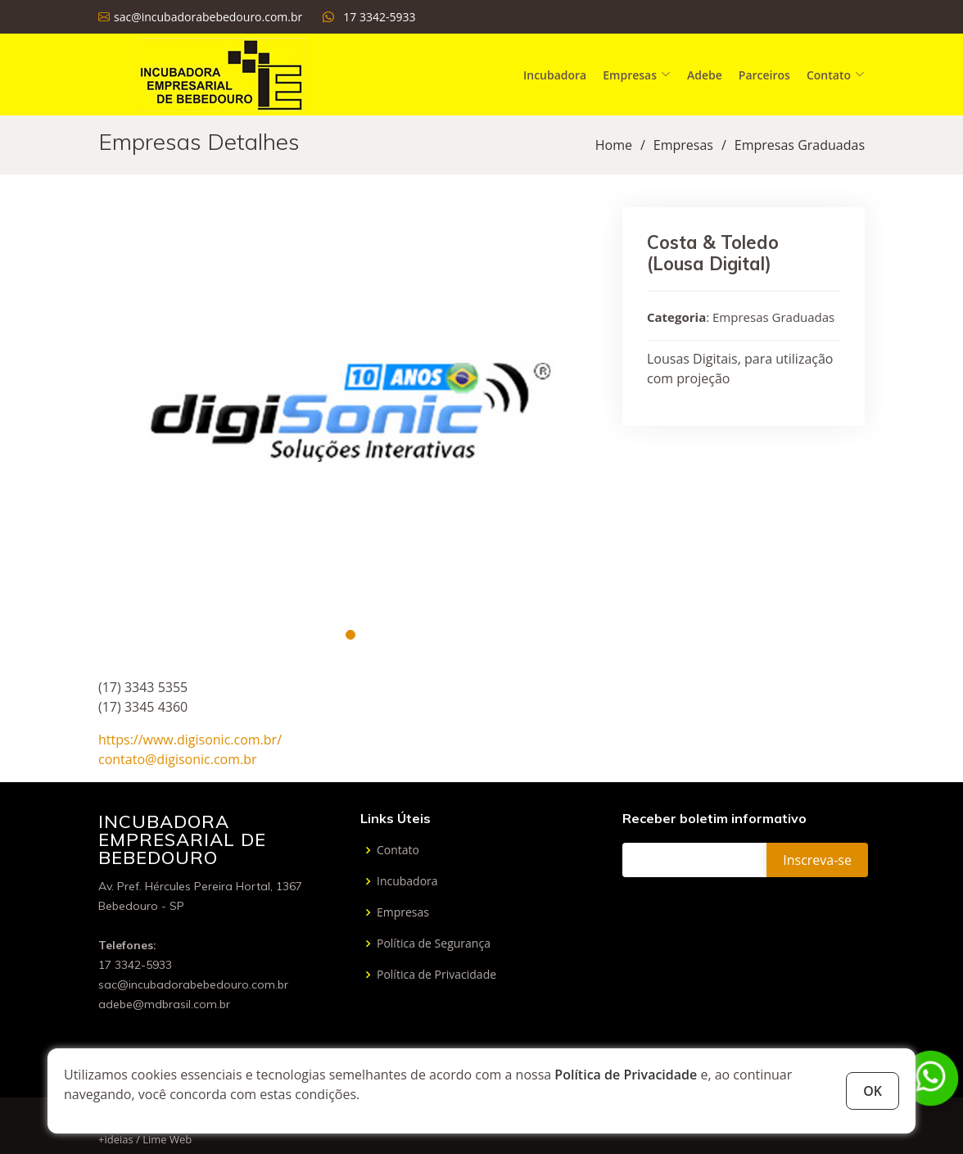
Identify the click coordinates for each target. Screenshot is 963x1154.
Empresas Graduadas (800, 145)
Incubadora (554, 75)
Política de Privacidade (625, 1075)
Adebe (704, 75)
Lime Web (167, 1139)
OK (872, 1091)
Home (613, 145)
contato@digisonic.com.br (177, 759)
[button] (350, 635)
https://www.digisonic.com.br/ (190, 740)
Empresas (683, 145)
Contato (398, 850)
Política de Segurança (434, 943)
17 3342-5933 (379, 17)
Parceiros (764, 75)
